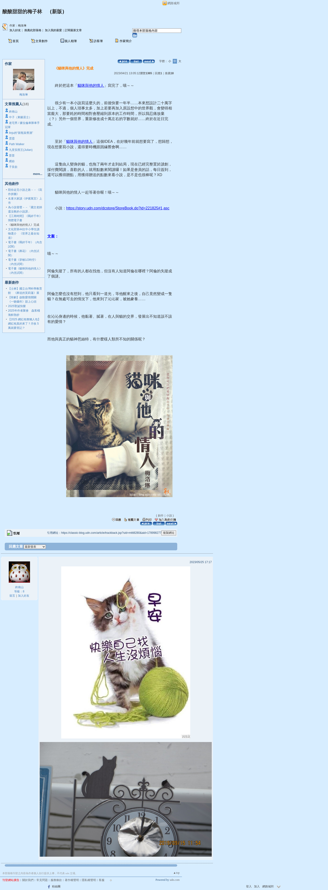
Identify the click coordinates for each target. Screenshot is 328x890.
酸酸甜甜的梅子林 (22, 11)
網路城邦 (173, 3)
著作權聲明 (72, 880)
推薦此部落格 (32, 30)
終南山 (13, 111)
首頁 (16, 41)
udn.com (175, 879)
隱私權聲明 (89, 880)
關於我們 (28, 880)
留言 (12, 595)
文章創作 (41, 41)
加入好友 (15, 30)
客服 (101, 880)
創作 (161, 515)
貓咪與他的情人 (91, 85)
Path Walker (16, 144)
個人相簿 (71, 41)
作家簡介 (126, 41)
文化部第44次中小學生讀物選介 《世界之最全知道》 (23, 233)
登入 (249, 886)
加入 (257, 886)
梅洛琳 (23, 94)
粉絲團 (56, 886)
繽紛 (12, 161)
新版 (57, 11)
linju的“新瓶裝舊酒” (21, 133)
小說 (169, 515)
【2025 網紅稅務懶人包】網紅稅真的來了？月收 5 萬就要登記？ (24, 324)
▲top (176, 872)
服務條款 (56, 880)
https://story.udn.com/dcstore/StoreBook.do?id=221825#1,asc (117, 208)
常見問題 (42, 880)
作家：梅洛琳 (17, 25)
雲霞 (12, 138)
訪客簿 (98, 41)
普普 (12, 155)
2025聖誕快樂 (17, 306)
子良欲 (13, 167)
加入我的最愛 (53, 30)
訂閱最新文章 (73, 30)
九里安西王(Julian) (20, 150)
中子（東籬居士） (20, 117)
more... (37, 174)
